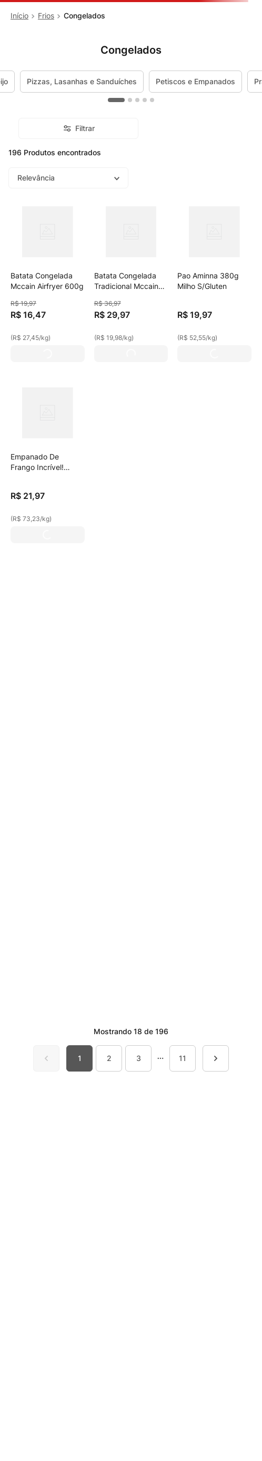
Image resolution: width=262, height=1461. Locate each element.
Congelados (84, 15)
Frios (46, 15)
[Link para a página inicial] (19, 16)
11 (182, 1058)
